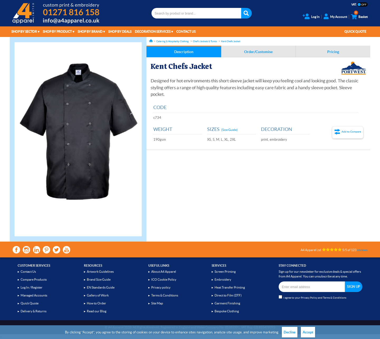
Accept (308, 332)
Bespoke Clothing (227, 311)
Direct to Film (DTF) (228, 295)
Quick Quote (355, 31)
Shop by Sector (24, 31)
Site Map (157, 303)
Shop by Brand (90, 31)
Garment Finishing (227, 303)
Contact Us (186, 31)
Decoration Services (152, 31)
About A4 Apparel (163, 271)
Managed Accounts (34, 295)
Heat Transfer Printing (230, 287)
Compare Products (34, 279)
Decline (290, 332)
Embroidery (223, 279)
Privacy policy (160, 287)
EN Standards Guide (101, 287)
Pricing (333, 52)
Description (183, 52)
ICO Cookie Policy (163, 279)
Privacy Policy (309, 297)
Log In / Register (31, 287)
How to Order (96, 303)
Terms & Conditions (164, 295)
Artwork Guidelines (100, 271)
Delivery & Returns (33, 311)
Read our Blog (96, 311)
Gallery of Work (98, 295)
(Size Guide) (229, 129)
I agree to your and (312, 297)
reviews (362, 250)
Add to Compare (351, 131)
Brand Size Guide (99, 279)
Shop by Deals (119, 31)
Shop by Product (57, 31)
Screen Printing (225, 271)
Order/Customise (258, 52)
